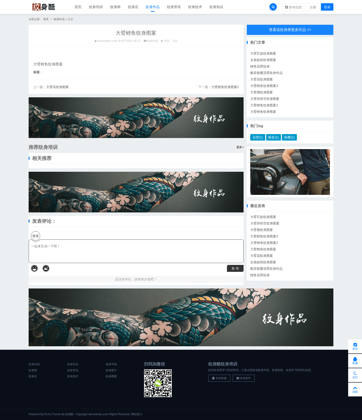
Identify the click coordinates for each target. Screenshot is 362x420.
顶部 (355, 389)
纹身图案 (111, 376)
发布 (355, 346)
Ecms (47, 414)
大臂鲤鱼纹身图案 (263, 111)
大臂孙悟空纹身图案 (264, 99)
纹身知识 (216, 7)
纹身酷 (69, 414)
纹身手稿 (111, 364)
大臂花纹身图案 (57, 87)
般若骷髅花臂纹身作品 (266, 73)
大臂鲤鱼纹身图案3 (264, 86)
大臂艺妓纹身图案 (263, 53)
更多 (240, 147)
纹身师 (115, 7)
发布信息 (293, 7)
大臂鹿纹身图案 (261, 92)
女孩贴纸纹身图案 (263, 60)
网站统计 (136, 414)
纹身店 (133, 7)
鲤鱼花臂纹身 (260, 66)
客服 (355, 361)
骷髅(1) (289, 137)
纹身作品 (153, 7)
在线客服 (219, 378)
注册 (313, 7)
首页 (78, 7)
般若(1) (273, 137)
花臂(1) (258, 137)
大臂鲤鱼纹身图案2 (225, 87)
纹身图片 (111, 370)
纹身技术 (195, 7)
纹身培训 (96, 7)
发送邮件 (243, 378)
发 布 (235, 268)
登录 (327, 7)
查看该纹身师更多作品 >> (290, 30)
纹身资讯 (174, 7)
